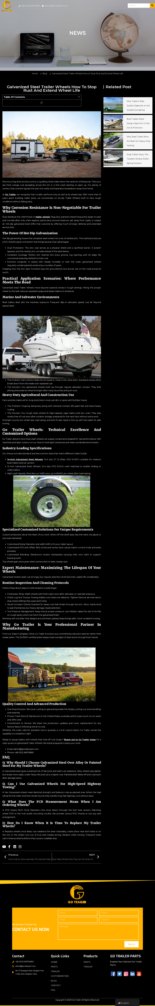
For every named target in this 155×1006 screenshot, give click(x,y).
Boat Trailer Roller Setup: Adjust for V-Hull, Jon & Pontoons (138, 123)
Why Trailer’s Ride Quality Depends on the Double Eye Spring (138, 105)
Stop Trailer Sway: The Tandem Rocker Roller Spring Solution (138, 158)
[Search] (152, 5)
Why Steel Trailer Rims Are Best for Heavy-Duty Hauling (138, 141)
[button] (79, 97)
